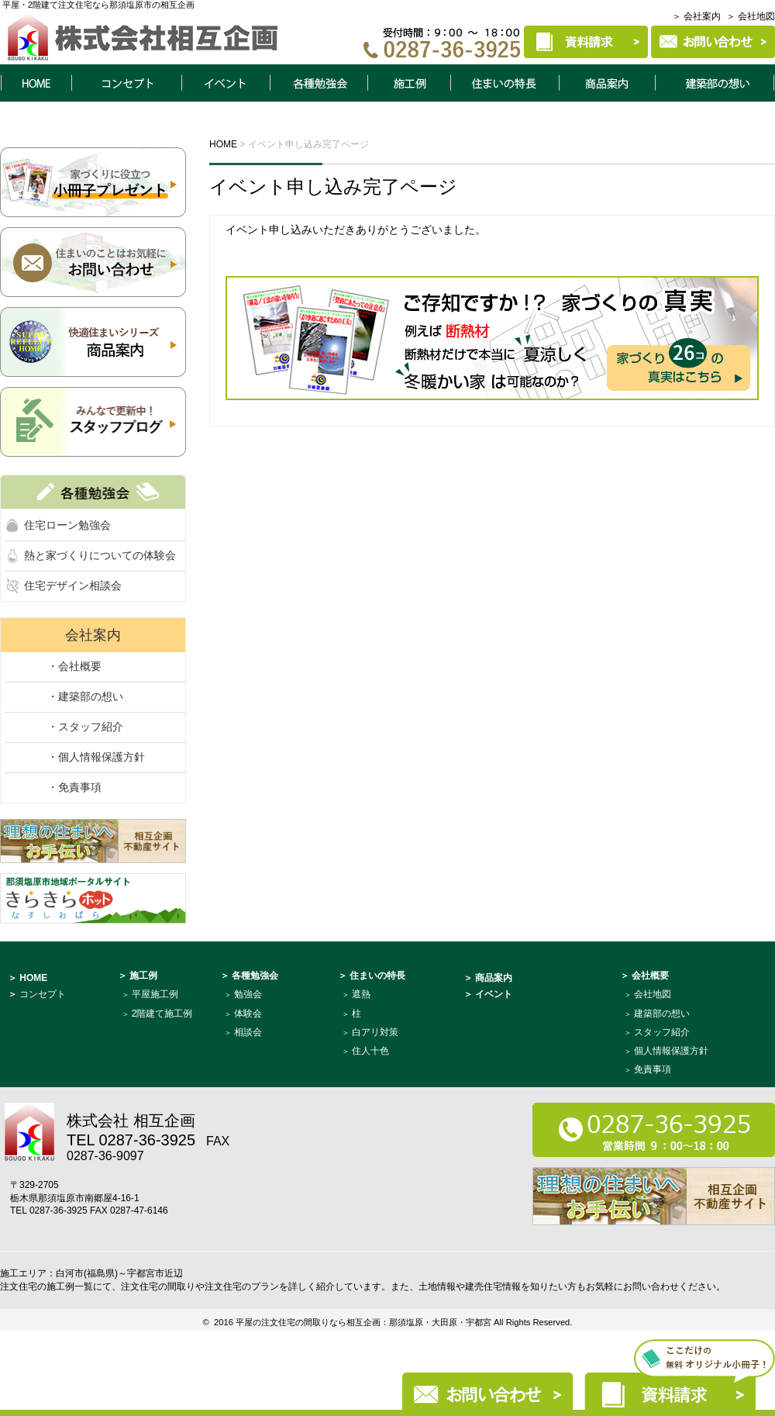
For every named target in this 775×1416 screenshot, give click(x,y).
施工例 (409, 83)
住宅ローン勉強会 (67, 525)
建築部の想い (662, 1013)
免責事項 (652, 1069)
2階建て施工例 (162, 1013)
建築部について (715, 83)
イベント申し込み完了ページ (333, 186)
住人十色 (370, 1050)
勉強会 (248, 994)
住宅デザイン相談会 (73, 585)
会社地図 (652, 994)
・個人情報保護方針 (96, 757)
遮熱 (361, 994)
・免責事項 (74, 787)
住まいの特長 (505, 83)
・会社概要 (74, 666)
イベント (225, 83)
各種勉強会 (318, 83)
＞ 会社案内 (696, 16)
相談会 (248, 1032)
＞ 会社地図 (750, 16)
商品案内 (608, 83)
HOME (35, 83)
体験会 (248, 1013)
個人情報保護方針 (671, 1050)
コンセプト (126, 83)
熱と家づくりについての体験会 (100, 555)
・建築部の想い (85, 696)
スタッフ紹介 (662, 1032)
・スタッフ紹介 (85, 726)
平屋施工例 (155, 994)
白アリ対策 (375, 1032)
